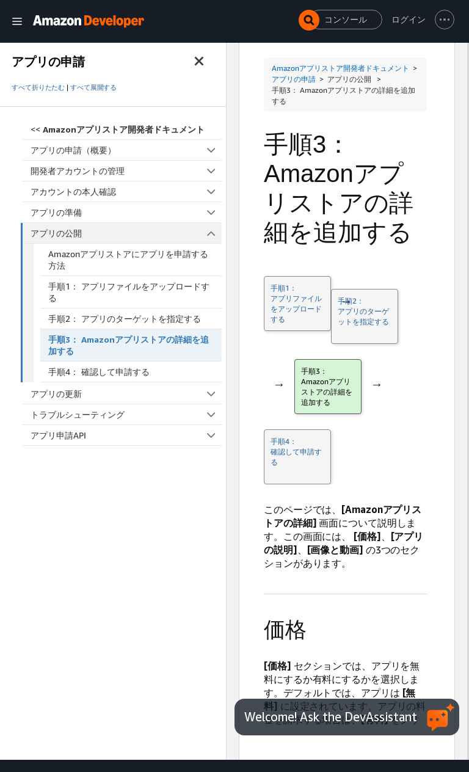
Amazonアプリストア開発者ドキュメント (340, 68)
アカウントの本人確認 (126, 191)
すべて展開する (93, 87)
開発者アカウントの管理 (126, 171)
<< (118, 129)
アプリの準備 (126, 212)
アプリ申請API (126, 435)
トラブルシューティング (126, 414)
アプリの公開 (126, 233)
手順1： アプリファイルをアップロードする (128, 292)
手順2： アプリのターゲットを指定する (124, 318)
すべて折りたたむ (38, 87)
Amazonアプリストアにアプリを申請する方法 (128, 260)
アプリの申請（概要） (126, 150)
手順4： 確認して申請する (99, 371)
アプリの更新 (126, 393)
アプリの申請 (294, 79)
